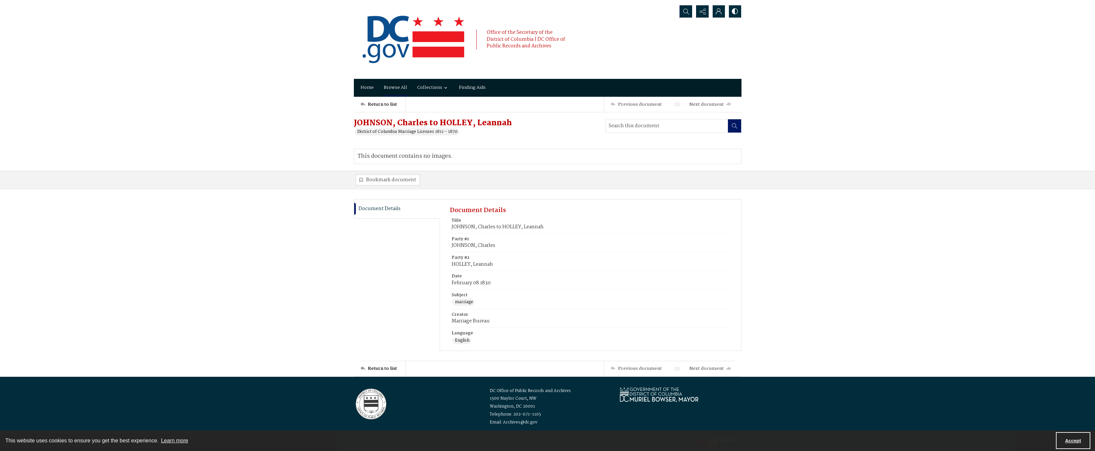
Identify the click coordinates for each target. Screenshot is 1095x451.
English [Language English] (462, 340)
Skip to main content (42, 4)
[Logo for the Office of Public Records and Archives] (370, 403)
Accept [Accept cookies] (1073, 440)
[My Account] (718, 11)
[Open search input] (685, 11)
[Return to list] (382, 104)
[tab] (397, 208)
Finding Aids (472, 87)
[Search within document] (734, 126)
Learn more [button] (174, 440)
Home (367, 87)
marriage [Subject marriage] (464, 302)
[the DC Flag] (413, 39)
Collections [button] (433, 87)
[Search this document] (667, 126)
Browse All (395, 87)
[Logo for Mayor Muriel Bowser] (659, 394)
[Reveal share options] (701, 11)
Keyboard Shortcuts (44, 4)
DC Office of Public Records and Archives (530, 390)
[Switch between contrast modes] (735, 11)
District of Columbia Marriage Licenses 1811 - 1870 (407, 132)
